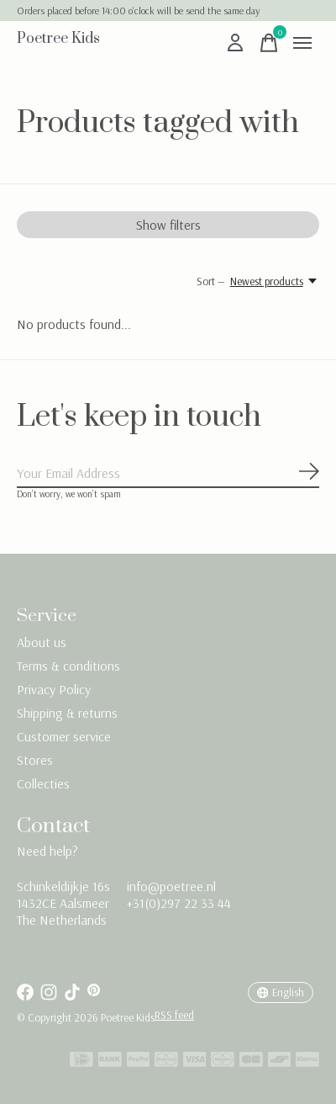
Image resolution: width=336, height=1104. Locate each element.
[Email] (168, 473)
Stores (35, 759)
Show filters (168, 224)
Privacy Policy (54, 689)
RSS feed (174, 1015)
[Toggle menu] (302, 43)
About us (41, 642)
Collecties (43, 783)
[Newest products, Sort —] (274, 281)
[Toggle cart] (269, 43)
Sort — (210, 281)
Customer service (64, 736)
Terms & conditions (68, 665)
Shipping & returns (67, 712)
